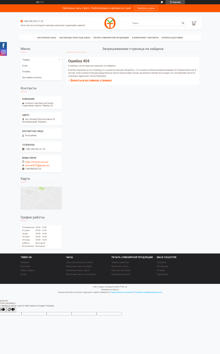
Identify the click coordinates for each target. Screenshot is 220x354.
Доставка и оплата (31, 77)
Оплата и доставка (172, 38)
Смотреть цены (146, 8)
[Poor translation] (11, 309)
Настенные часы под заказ (74, 38)
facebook (161, 262)
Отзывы (26, 71)
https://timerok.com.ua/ (36, 162)
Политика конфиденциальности (148, 292)
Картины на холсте (121, 274)
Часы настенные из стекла (79, 262)
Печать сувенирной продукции (111, 38)
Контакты (25, 266)
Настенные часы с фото (78, 270)
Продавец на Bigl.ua (110, 289)
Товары (26, 60)
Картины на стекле (121, 270)
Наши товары (27, 270)
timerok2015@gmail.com (37, 165)
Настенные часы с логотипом (80, 274)
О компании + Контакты (145, 38)
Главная (25, 262)
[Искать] (183, 23)
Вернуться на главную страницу (91, 80)
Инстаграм (162, 266)
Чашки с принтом (120, 262)
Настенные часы (46, 38)
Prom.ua (123, 287)
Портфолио (162, 274)
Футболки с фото (120, 266)
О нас (25, 65)
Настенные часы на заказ (79, 266)
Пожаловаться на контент (121, 292)
